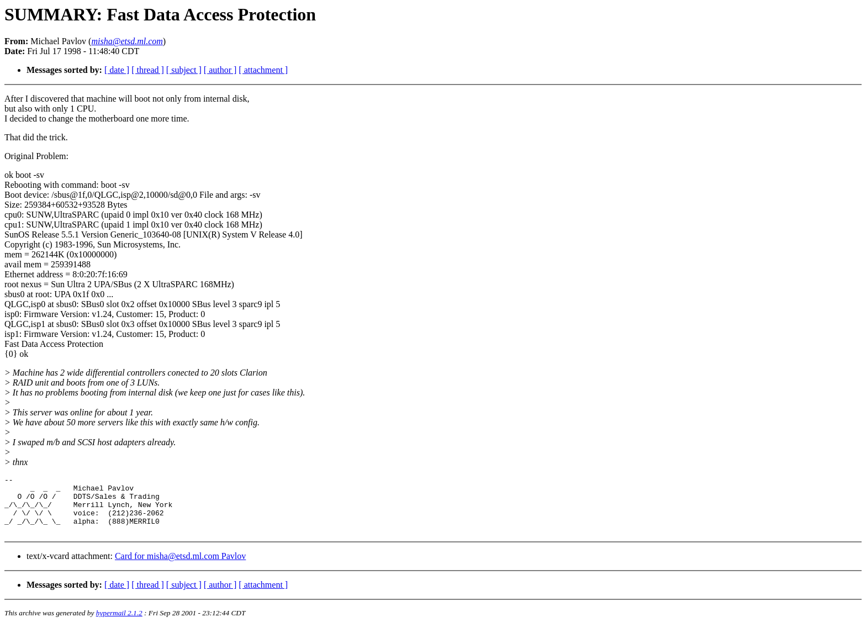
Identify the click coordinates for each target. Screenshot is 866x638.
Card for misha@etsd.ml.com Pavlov (180, 567)
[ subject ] (184, 70)
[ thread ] (147, 70)
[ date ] (116, 70)
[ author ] (220, 70)
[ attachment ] (263, 70)
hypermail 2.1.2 (119, 624)
